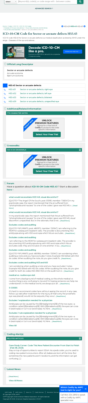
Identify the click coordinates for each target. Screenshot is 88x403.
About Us (28, 392)
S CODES (13, 288)
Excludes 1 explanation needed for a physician (30, 300)
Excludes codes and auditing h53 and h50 (28, 263)
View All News (15, 381)
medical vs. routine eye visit (22, 275)
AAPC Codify (8, 392)
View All (12, 325)
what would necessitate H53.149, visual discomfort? (33, 197)
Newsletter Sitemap (53, 392)
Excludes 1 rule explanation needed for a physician (32, 313)
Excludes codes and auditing (22, 225)
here (9, 190)
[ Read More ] (65, 221)
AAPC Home (18, 392)
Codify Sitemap (39, 392)
